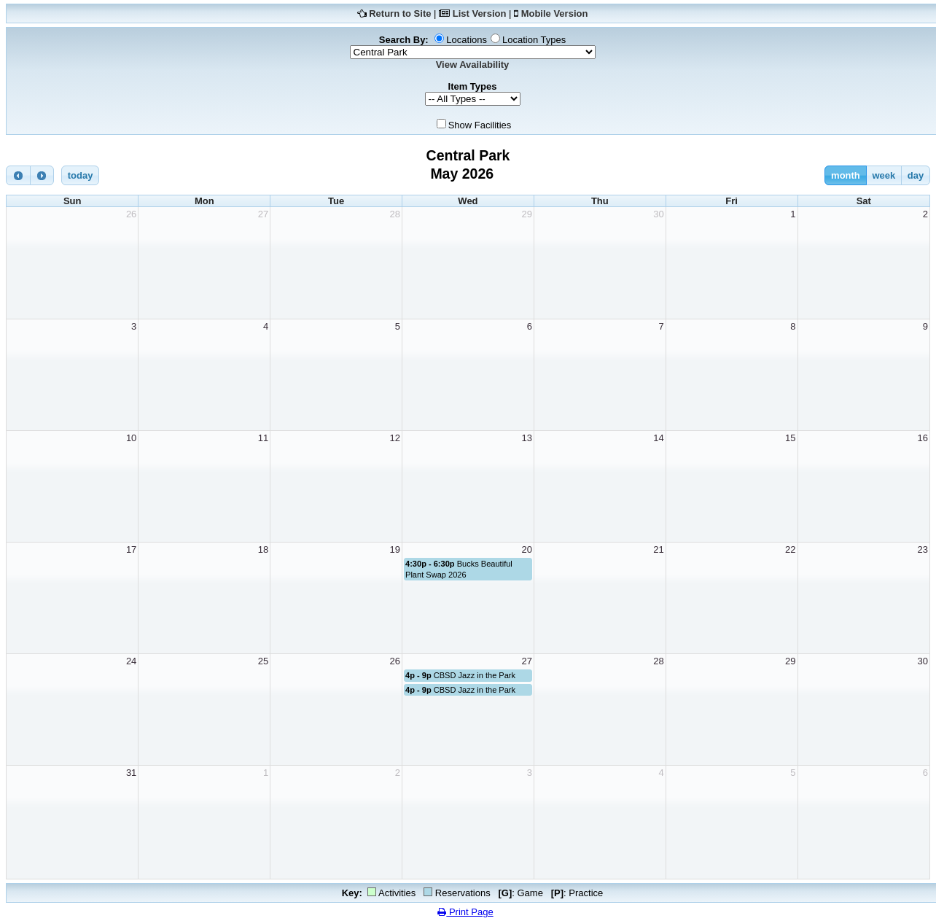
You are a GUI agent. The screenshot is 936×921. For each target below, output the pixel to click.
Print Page (465, 911)
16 (923, 437)
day (916, 175)
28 (395, 214)
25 (263, 661)
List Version (480, 13)
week (883, 175)
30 (658, 214)
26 (131, 214)
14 (658, 437)
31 (131, 772)
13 (526, 437)
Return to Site (400, 13)
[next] (42, 175)
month (845, 175)
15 (790, 437)
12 (395, 437)
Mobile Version (554, 13)
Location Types (534, 39)
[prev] (18, 175)
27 (263, 214)
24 (131, 661)
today (80, 175)
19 (395, 549)
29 (526, 214)
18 (263, 549)
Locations (466, 39)
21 (658, 549)
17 (131, 549)
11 (263, 437)
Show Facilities (480, 125)
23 (923, 549)
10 (131, 437)
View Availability (473, 64)
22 (790, 549)
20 (526, 549)
